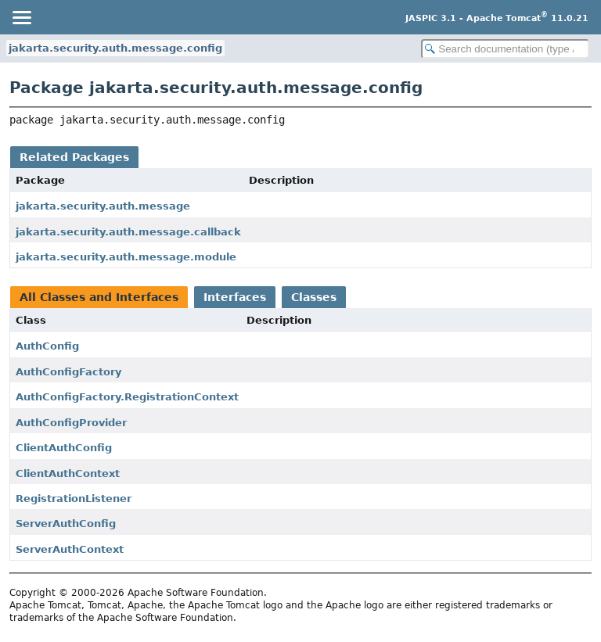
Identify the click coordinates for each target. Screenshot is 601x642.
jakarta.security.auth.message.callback (128, 232)
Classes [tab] (313, 297)
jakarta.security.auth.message (103, 206)
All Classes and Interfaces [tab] (99, 297)
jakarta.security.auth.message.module (126, 257)
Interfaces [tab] (234, 297)
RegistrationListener (73, 498)
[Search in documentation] (505, 49)
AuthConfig (47, 346)
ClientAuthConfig (64, 448)
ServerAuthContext (70, 549)
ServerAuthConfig (66, 523)
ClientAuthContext (68, 473)
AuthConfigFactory (68, 372)
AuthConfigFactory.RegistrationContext (127, 397)
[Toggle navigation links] (21, 17)
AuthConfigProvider (71, 423)
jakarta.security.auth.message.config (115, 48)
